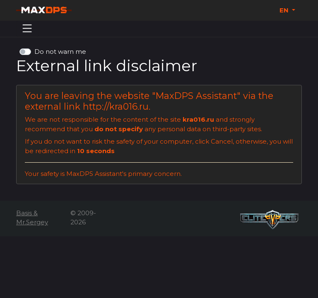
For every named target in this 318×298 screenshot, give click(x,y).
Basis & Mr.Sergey (32, 217)
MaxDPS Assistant (196, 95)
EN (284, 10)
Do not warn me (60, 51)
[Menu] (27, 28)
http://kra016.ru (116, 106)
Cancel (222, 141)
